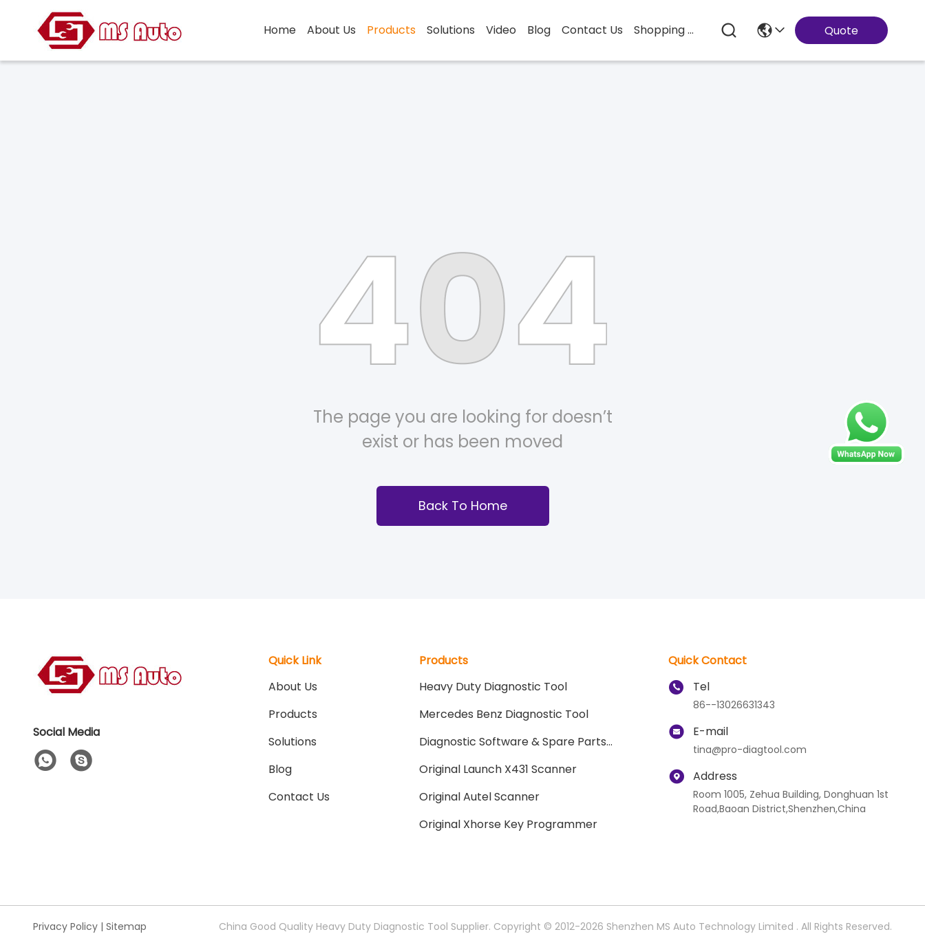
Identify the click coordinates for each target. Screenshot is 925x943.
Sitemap (126, 926)
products (391, 30)
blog (539, 30)
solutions (451, 30)
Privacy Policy (65, 926)
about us (331, 30)
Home (280, 30)
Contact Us (299, 797)
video (501, 30)
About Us (292, 687)
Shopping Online (667, 30)
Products (292, 714)
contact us (592, 30)
